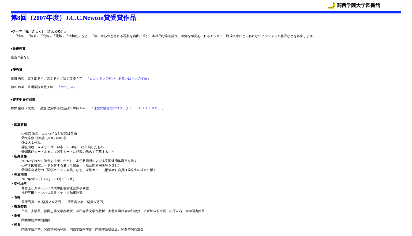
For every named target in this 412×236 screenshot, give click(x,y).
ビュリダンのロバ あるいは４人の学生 (118, 78)
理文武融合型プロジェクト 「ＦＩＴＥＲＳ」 (127, 108)
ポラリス (67, 87)
